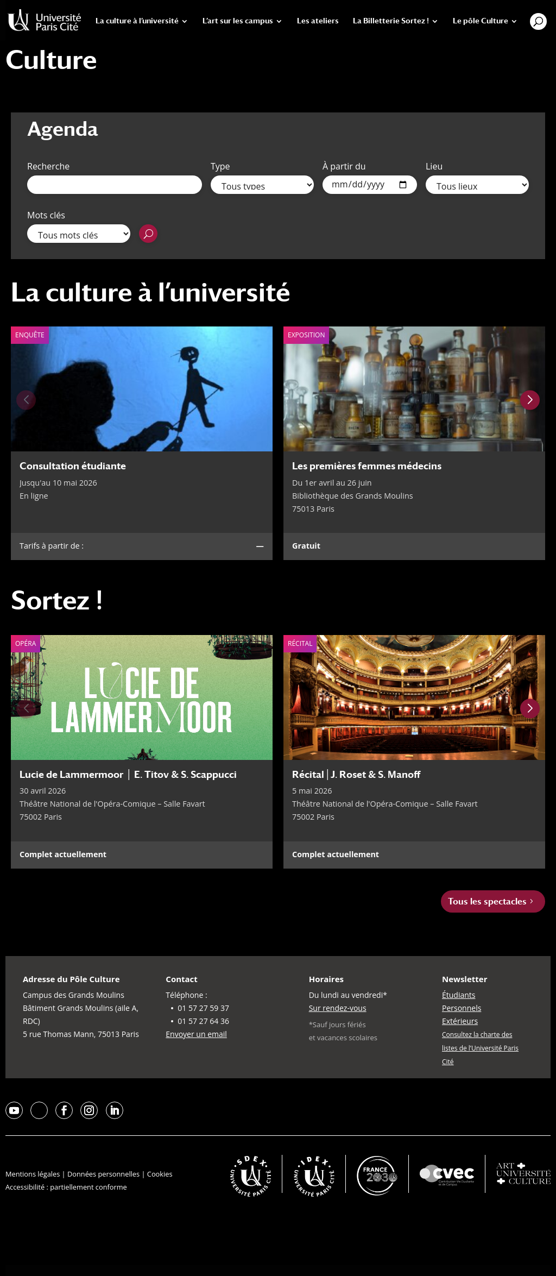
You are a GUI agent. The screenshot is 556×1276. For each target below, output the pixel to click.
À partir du (344, 166)
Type (220, 166)
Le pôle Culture (480, 21)
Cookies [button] (160, 1174)
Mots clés (46, 215)
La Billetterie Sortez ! (391, 21)
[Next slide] (530, 400)
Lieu (434, 166)
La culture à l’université (137, 21)
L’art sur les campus (238, 21)
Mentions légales (32, 1174)
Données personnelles (103, 1174)
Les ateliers (318, 21)
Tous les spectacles (487, 901)
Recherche (48, 166)
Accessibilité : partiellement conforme (66, 1187)
